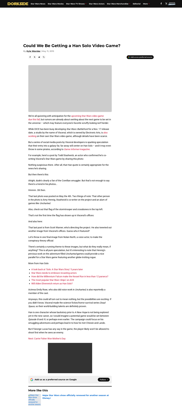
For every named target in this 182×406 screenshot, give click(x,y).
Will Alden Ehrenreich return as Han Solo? (52, 283)
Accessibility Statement (40, 392)
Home (31, 365)
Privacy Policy (69, 387)
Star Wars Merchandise (117, 4)
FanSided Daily (145, 383)
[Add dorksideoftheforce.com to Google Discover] (140, 57)
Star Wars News (38, 4)
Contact (90, 383)
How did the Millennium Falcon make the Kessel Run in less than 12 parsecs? (69, 276)
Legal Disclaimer (146, 387)
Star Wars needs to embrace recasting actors (54, 273)
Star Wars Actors (96, 4)
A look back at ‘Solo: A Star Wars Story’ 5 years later (57, 269)
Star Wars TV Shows (75, 4)
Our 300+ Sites (120, 383)
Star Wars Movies (56, 4)
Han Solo (41, 365)
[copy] (44, 57)
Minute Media (21, 399)
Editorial (137, 4)
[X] (166, 4)
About (31, 383)
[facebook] (161, 4)
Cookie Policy (119, 387)
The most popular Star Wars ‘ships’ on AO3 (52, 280)
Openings (66, 383)
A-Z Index (66, 392)
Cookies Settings (94, 392)
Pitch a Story (34, 387)
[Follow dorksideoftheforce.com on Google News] (104, 347)
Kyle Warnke (33, 51)
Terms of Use (92, 387)
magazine (77, 149)
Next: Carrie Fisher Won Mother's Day (47, 338)
